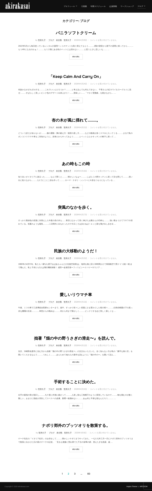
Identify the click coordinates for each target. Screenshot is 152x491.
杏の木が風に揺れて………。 (76, 120)
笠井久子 (42, 40)
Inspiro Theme (132, 486)
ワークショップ (127, 6)
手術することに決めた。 (76, 381)
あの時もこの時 (76, 163)
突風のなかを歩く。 (76, 207)
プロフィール (71, 6)
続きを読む (77, 56)
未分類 (59, 40)
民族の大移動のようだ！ (76, 250)
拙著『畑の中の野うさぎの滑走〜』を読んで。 (76, 338)
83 (88, 473)
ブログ (141, 6)
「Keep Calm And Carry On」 (76, 76)
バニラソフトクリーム (75, 32)
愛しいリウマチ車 (76, 294)
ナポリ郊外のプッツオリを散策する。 (76, 425)
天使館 (84, 6)
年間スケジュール (98, 6)
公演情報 (113, 6)
